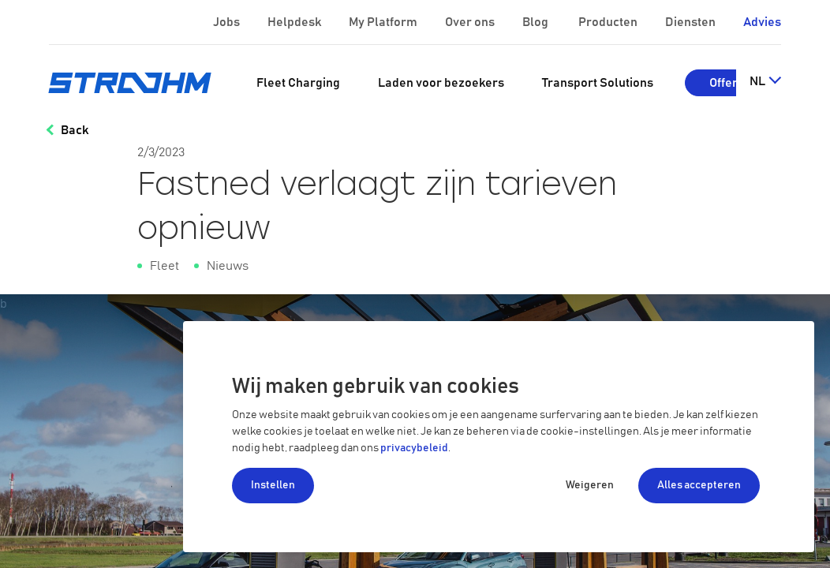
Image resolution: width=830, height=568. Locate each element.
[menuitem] (298, 83)
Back (74, 130)
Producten (609, 22)
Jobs (227, 22)
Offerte (729, 83)
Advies (762, 22)
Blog (536, 22)
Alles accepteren (699, 485)
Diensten (691, 22)
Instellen (273, 485)
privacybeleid (414, 448)
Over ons (471, 22)
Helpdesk (295, 22)
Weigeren (590, 485)
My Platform (383, 22)
